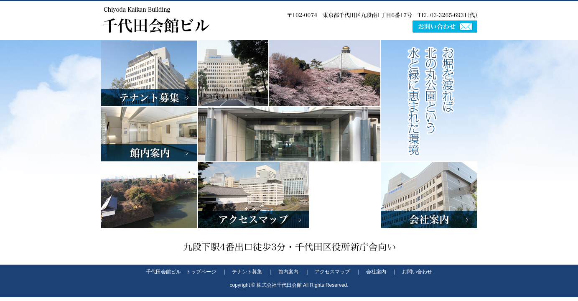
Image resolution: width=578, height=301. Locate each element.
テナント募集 (149, 73)
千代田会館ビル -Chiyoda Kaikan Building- (156, 20)
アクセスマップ (253, 189)
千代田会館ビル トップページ (181, 272)
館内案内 (149, 134)
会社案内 (429, 195)
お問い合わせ (444, 26)
